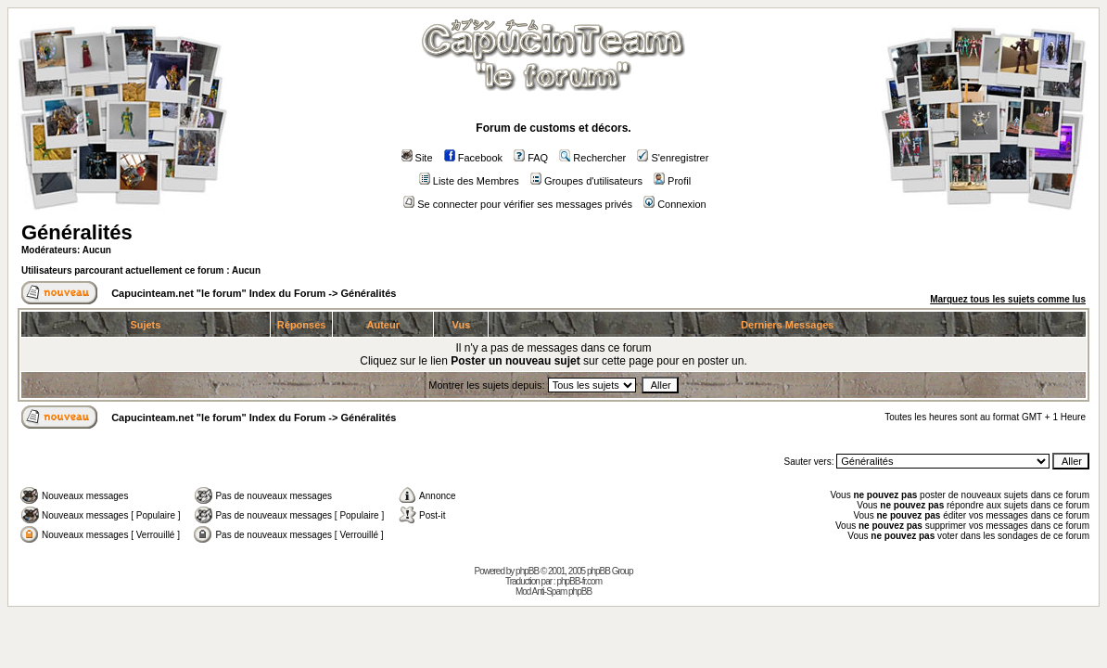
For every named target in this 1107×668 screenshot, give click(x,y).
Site (417, 157)
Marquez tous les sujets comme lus (1008, 299)
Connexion (674, 204)
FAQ (531, 157)
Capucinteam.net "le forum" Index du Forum (218, 293)
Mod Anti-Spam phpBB (553, 591)
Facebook (473, 157)
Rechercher (592, 157)
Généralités (77, 232)
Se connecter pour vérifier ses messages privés (517, 204)
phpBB (527, 571)
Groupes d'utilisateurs (586, 180)
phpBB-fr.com (579, 581)
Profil (672, 180)
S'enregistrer (672, 157)
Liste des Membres (469, 180)
